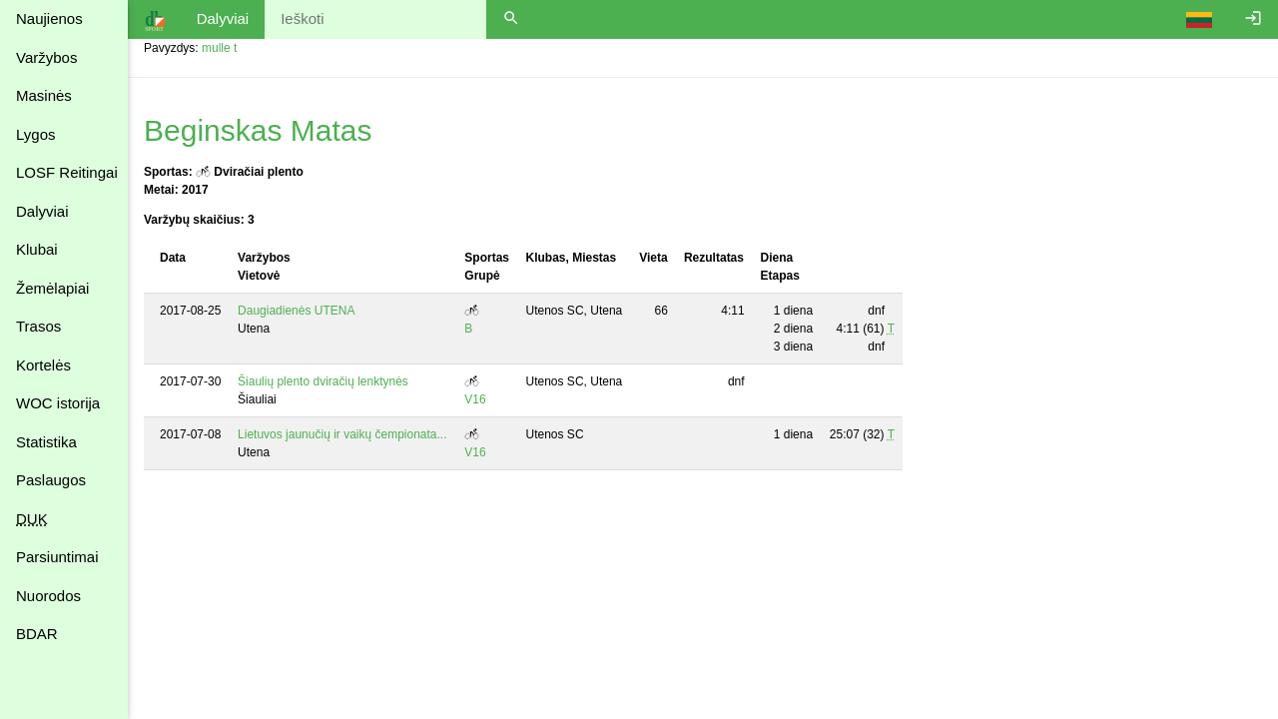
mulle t (219, 48)
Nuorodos (48, 595)
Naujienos (49, 18)
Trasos (38, 326)
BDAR (37, 633)
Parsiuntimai (57, 556)
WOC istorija (58, 402)
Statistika (46, 441)
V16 (474, 399)
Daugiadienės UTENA (296, 311)
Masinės (44, 95)
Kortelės (43, 365)
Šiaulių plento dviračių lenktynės (323, 381)
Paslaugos (51, 479)
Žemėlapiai (52, 288)
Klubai (37, 249)
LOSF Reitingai (67, 172)
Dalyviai (42, 211)
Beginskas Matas (257, 130)
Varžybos (46, 57)
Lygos (35, 134)
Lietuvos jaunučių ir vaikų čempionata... (342, 434)
